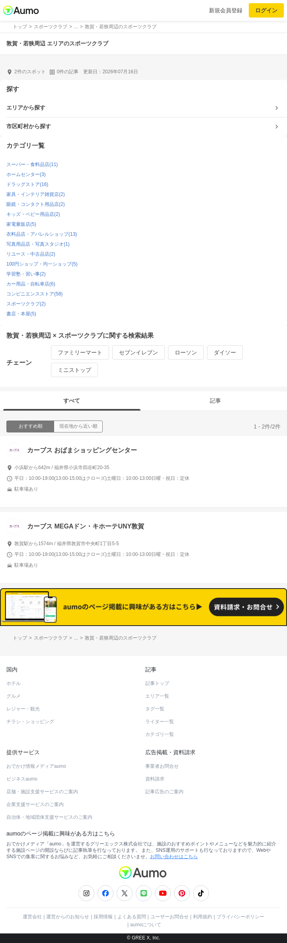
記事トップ (157, 683)
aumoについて (145, 924)
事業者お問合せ (162, 766)
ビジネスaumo (21, 779)
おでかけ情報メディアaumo (36, 766)
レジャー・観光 (23, 708)
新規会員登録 (225, 10)
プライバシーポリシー (240, 916)
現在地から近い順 (78, 426)
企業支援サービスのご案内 (35, 804)
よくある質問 (131, 916)
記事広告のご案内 (164, 791)
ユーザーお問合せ (169, 916)
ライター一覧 (159, 721)
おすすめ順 (31, 426)
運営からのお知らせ (67, 916)
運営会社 (32, 916)
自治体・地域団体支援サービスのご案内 (49, 817)
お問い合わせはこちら (174, 856)
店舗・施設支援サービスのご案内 (42, 791)
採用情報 (103, 916)
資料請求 (154, 779)
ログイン (266, 10)
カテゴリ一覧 (159, 734)
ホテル (13, 683)
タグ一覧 (154, 708)
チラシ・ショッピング (30, 721)
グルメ (13, 696)
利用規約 (202, 916)
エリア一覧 (157, 696)
